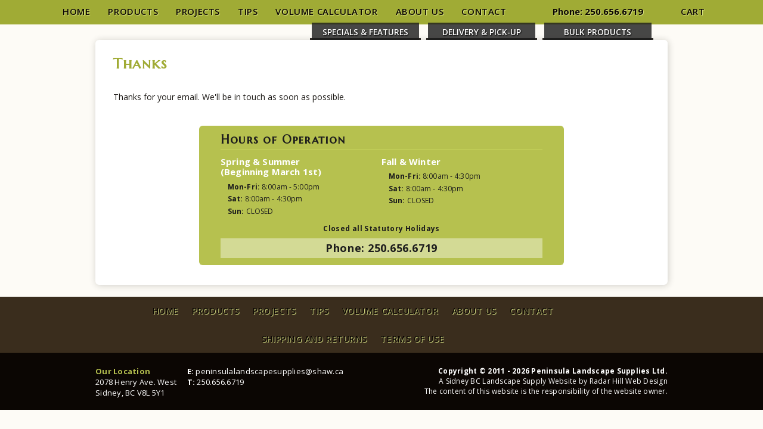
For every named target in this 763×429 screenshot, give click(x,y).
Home (76, 11)
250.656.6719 (614, 11)
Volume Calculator (326, 11)
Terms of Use (412, 338)
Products (133, 11)
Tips (248, 11)
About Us (420, 11)
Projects (198, 11)
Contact (483, 11)
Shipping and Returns (314, 338)
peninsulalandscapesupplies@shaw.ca (269, 371)
